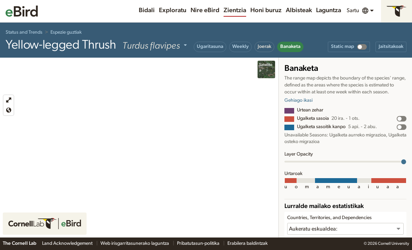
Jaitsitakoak (391, 46)
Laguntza (328, 10)
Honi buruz (266, 10)
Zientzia (235, 10)
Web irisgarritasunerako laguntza (135, 243)
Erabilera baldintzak (247, 243)
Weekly (240, 46)
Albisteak (299, 10)
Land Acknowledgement (68, 243)
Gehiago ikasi (298, 100)
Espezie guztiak (66, 32)
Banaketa (290, 46)
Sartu (353, 10)
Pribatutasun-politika (198, 243)
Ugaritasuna (210, 46)
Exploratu (172, 10)
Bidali (147, 10)
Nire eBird (205, 10)
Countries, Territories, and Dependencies (329, 217)
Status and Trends (24, 32)
